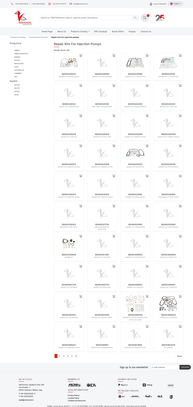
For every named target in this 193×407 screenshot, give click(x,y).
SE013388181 (102, 345)
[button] (145, 18)
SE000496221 (69, 345)
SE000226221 (168, 104)
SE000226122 (69, 104)
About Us (61, 31)
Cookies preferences (77, 400)
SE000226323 (135, 164)
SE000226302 (69, 164)
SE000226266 (102, 134)
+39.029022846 (38, 4)
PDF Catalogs (100, 31)
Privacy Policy (73, 395)
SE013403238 (168, 345)
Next (179, 356)
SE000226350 (69, 194)
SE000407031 (102, 255)
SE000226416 (135, 194)
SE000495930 (102, 315)
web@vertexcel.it (80, 4)
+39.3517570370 (59, 4)
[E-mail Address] (165, 367)
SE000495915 (69, 315)
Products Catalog (79, 31)
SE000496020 (168, 315)
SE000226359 (102, 194)
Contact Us (146, 31)
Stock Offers (118, 31)
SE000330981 (135, 224)
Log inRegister (158, 4)
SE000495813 (168, 285)
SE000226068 (102, 74)
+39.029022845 (21, 4)
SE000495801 (135, 285)
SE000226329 (168, 164)
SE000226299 (168, 134)
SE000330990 (168, 224)
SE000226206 (135, 104)
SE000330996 (69, 255)
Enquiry (132, 31)
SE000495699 (168, 255)
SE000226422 (69, 224)
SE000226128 (102, 104)
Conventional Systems (38, 37)
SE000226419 (168, 194)
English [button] (175, 3)
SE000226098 (135, 74)
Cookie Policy (73, 398)
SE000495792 (102, 285)
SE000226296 (135, 134)
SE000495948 (135, 315)
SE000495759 (69, 285)
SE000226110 (168, 74)
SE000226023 (69, 74)
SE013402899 (135, 345)
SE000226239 (69, 134)
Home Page (47, 31)
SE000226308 (102, 164)
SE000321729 (102, 224)
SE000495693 (135, 255)
